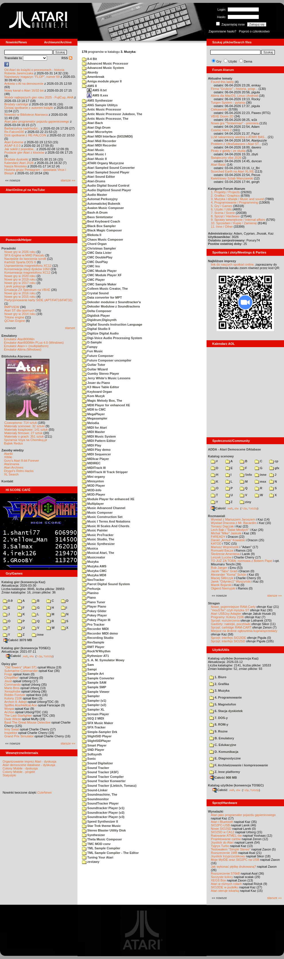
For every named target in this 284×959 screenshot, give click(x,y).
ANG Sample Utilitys (100, 105)
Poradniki (8, 248)
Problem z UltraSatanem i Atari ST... (236, 144)
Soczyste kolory (222, 877)
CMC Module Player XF (102, 275)
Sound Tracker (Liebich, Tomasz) (109, 785)
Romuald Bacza (222, 550)
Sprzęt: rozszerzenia (225, 620)
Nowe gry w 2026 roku (20, 252)
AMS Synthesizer (97, 100)
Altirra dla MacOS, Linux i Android (234, 95)
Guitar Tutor (93, 364)
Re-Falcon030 (14, 132)
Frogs (8, 674)
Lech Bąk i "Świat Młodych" (230, 529)
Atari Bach (92, 123)
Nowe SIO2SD (221, 828)
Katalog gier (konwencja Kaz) (23, 582)
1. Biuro (217, 677)
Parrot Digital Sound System (106, 584)
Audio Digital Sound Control (105, 185)
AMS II (89, 86)
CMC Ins (91, 266)
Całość (13, 656)
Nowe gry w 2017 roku (20, 283)
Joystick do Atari (222, 842)
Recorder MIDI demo (100, 633)
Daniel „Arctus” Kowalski (228, 540)
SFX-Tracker (94, 727)
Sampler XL (93, 709)
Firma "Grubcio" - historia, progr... (234, 88)
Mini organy (93, 476)
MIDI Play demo (96, 449)
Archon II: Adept (16, 701)
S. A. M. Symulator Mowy (103, 660)
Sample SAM (94, 682)
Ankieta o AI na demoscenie (23, 83)
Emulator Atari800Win (19, 339)
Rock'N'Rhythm (96, 651)
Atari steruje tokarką (225, 890)
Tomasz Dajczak (222, 526)
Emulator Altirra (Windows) (22, 349)
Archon (9, 712)
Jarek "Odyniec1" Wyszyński (231, 581)
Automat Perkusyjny (100, 199)
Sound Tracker (95, 767)
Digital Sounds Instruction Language (112, 324)
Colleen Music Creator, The (105, 288)
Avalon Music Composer (103, 208)
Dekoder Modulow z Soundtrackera (111, 306)
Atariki (8, 453)
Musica (90, 548)
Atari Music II (94, 159)
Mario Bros (12, 688)
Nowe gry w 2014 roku (20, 314)
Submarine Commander (21, 670)
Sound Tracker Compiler (103, 776)
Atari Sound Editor (98, 176)
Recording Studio (98, 637)
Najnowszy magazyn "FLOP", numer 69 (32, 76)
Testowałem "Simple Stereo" (230, 849)
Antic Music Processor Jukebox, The (112, 114)
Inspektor (10, 732)
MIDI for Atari (94, 427)
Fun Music (92, 351)
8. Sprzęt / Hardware (225, 216)
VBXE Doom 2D (222, 116)
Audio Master (94, 194)
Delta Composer (96, 311)
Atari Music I (94, 154)
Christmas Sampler (99, 248)
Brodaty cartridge (16, 104)
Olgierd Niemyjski (223, 588)
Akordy (90, 72)
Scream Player (95, 714)
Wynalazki (215, 811)
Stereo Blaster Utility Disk (104, 830)
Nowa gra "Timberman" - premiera (234, 123)
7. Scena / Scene (223, 212)
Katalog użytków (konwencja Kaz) (233, 658)
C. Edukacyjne (222, 745)
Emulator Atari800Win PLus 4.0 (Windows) (34, 342)
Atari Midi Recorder (99, 141)
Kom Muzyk (93, 396)
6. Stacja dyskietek (226, 711)
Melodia (90, 423)
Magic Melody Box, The (102, 400)
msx (260, 481)
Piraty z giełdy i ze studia (228, 150)
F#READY (218, 536)
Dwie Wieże (12, 719)
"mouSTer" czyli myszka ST (230, 610)
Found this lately (222, 82)
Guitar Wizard (95, 369)
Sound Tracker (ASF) (100, 772)
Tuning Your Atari (97, 857)
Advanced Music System (103, 67)
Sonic (89, 758)
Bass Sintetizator (97, 217)
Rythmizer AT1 (95, 656)
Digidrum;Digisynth (99, 320)
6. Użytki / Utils (221, 209)
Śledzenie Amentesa (225, 554)
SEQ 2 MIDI (93, 718)
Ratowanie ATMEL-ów (226, 835)
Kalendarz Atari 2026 (19, 163)
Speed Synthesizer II (100, 821)
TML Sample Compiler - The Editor (110, 852)
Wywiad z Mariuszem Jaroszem (233, 519)
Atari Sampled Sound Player (105, 172)
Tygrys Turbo (220, 846)
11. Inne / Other (222, 226)
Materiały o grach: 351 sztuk (24, 436)
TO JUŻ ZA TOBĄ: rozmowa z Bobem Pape (241, 560)
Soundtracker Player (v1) (103, 808)
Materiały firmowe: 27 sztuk (23, 433)
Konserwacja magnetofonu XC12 (27, 272)
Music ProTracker (98, 535)
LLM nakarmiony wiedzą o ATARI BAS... (239, 137)
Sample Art (93, 673)
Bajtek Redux (13, 443)
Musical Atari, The (98, 552)
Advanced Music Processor (105, 63)
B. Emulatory (221, 738)
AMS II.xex (97, 95)
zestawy (90, 861)
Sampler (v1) (94, 700)
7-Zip (39, 656)
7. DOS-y (218, 718)
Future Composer (98, 355)
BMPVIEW (11, 307)
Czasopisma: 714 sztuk (20, 422)
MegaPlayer (93, 414)
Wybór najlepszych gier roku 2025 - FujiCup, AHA (38, 97)
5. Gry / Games (221, 206)
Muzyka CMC (94, 571)
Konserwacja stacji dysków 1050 (27, 269)
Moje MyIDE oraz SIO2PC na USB (235, 859)
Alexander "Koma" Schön (228, 574)
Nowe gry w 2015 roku (20, 296)
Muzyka (90, 561)
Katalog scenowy (221, 456)
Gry (218, 61)
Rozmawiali (216, 516)
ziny (245, 502)
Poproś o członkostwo (254, 31)
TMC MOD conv (96, 844)
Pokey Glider (94, 611)
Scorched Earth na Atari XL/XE (232, 171)
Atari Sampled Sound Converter (108, 167)
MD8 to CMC (94, 409)
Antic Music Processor (101, 109)
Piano (89, 597)
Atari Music (93, 150)
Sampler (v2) (94, 705)
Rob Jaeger (219, 567)
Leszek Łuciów (221, 557)
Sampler (91, 696)
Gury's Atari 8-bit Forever (21, 460)
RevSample (93, 642)
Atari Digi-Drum (96, 127)
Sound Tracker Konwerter (104, 781)
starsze (70, 328)
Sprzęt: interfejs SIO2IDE (228, 637)
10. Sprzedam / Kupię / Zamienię (234, 223)
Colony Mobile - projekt (19, 772)
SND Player (93, 749)
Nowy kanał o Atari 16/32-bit (24, 90)
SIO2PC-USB (220, 825)
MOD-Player (93, 494)
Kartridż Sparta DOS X (20, 262)
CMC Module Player (99, 270)
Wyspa (9, 708)
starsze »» (68, 180)
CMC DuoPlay (95, 262)
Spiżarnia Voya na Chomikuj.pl (25, 440)
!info (246, 474)
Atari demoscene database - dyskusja (29, 765)
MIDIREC (91, 463)
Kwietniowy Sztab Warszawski (232, 178)
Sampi (89, 669)
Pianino (90, 593)
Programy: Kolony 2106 (227, 617)
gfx (274, 468)
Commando (12, 684)
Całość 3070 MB (17, 640)
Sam (88, 664)
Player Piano (94, 606)
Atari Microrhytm (97, 132)
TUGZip (48, 656)
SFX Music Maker (97, 723)
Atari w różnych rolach (226, 883)
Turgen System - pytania (228, 102)
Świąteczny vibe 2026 (226, 157)
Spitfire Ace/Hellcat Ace (20, 705)
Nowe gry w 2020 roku (20, 276)
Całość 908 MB (223, 777)
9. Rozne (218, 731)
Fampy (90, 347)
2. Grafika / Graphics (225, 195)
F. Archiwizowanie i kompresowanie (238, 765)
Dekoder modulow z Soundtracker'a (111, 302)
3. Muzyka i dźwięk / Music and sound (237, 199)
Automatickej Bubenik (101, 203)
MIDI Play (91, 445)
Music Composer (97, 512)
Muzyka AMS (94, 566)
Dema (248, 61)
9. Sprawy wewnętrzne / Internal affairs (238, 219)
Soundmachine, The (99, 794)
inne (38, 634)
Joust (8, 681)
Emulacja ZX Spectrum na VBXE (27, 289)
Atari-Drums (93, 181)
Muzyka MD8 (94, 575)
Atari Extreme (14, 142)
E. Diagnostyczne (225, 758)
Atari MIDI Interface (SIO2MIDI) (107, 136)
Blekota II (91, 235)
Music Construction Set (102, 517)
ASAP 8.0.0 (12, 145)
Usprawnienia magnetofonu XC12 (28, 265)
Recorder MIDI (95, 629)
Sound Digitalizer (97, 763)
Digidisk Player (96, 315)
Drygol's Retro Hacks (19, 471)
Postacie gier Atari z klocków (24, 152)
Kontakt (7, 481)
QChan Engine (14, 320)
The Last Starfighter (18, 715)
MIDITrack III (94, 467)
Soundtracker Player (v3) (103, 817)
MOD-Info (92, 490)
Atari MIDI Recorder (99, 145)
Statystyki (9, 775)
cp (273, 461)
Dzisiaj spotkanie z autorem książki (28, 107)
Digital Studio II (96, 328)
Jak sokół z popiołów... (20, 149)
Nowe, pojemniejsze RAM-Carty (233, 606)
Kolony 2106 (13, 698)
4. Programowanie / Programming (234, 202)
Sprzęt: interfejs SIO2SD (228, 641)
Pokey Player (94, 615)
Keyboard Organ (97, 391)
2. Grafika (219, 684)
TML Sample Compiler (101, 848)
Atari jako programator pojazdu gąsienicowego (36, 121)
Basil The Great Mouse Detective (27, 722)
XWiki (8, 457)
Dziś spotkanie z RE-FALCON (25, 135)
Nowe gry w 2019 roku (20, 279)
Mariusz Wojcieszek (225, 547)
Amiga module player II (102, 81)
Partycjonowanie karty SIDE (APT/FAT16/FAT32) (38, 300)
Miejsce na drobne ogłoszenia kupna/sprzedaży (244, 631)
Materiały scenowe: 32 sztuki (24, 426)
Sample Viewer (96, 691)
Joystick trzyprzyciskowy (228, 856)
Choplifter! (11, 677)
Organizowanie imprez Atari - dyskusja (29, 761)
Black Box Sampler (99, 226)
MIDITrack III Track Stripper (105, 472)
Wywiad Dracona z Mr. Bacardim (233, 523)
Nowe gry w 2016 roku (20, 293)
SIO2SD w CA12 (222, 832)
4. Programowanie (225, 697)
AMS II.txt (97, 90)
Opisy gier (9, 664)
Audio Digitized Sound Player (106, 190)
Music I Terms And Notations (106, 521)
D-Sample (92, 342)
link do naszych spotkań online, (232, 264)
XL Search (11, 474)
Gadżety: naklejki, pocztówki (230, 624)
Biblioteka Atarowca (16, 356)
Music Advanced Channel (103, 508)
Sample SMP (94, 687)
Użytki (232, 61)
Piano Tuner (93, 602)
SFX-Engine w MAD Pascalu (24, 255)
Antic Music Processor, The (105, 118)
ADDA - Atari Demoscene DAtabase (234, 449)
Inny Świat (11, 729)
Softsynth (92, 754)
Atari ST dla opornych (19, 310)
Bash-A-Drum (95, 212)
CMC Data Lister (97, 252)
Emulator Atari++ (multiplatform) (26, 346)
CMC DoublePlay (97, 257)
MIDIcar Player (95, 459)
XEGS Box (218, 880)
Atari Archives (13, 467)
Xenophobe (12, 691)
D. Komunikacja (223, 751)
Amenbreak (93, 76)
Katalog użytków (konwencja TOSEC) (236, 785)
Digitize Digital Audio (100, 333)
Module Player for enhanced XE (108, 499)
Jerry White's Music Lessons (106, 378)
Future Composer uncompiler (106, 360)
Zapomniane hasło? (222, 31)
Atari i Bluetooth (222, 821)
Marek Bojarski (221, 585)
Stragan (214, 603)
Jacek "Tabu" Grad (224, 571)
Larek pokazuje (15, 286)
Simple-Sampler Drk (99, 732)
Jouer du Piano (96, 382)
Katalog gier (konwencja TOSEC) (25, 648)
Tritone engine (14, 317)
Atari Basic (218, 164)
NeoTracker (93, 579)
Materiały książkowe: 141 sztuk (26, 429)
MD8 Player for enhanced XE (106, 405)
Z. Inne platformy (224, 772)
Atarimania (11, 464)
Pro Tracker (93, 624)
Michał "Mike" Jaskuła (226, 533)
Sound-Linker (95, 790)
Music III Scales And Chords (105, 526)
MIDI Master (93, 432)
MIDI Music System (99, 436)
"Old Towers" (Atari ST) (20, 667)
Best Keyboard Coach (101, 221)
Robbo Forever (14, 695)
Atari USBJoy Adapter (226, 613)
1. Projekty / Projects (225, 192)
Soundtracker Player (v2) (103, 812)
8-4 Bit (89, 59)
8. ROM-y (218, 724)
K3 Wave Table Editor (100, 387)
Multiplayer (93, 503)
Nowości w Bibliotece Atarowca (26, 114)
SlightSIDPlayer (96, 741)
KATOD (216, 543)
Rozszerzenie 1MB (224, 852)
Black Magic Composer (102, 230)
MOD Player (93, 485)
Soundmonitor (95, 799)
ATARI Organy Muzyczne (103, 163)
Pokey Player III (96, 620)
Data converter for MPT (102, 297)
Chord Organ (94, 243)
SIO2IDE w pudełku (224, 887)
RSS (66, 58)
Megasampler (94, 418)
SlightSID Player (97, 736)
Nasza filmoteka (15, 166)
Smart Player (94, 745)
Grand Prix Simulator (19, 736)
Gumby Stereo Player (100, 373)
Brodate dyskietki (16, 159)
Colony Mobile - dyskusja (20, 768)
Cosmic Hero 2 (221, 130)
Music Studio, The (98, 539)
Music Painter (95, 530)
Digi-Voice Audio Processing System (112, 338)
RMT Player (93, 647)
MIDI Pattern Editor (99, 440)
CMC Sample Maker (99, 284)
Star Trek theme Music (101, 825)
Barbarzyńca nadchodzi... (22, 128)
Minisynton (93, 481)
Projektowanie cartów (226, 839)
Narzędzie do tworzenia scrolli (25, 258)
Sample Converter (98, 678)
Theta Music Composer (102, 839)
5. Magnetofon (222, 704)
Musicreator (93, 557)
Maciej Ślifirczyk (222, 578)
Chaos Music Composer (102, 239)
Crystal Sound (95, 293)
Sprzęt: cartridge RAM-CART (231, 627)
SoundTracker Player (100, 803)
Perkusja (91, 588)
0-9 (8, 600)
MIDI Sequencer (96, 454)
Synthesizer (93, 835)
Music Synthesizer (98, 544)
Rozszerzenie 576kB (225, 873)
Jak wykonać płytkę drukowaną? (233, 866)
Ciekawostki (219, 109)
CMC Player (93, 279)
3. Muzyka (219, 690)
